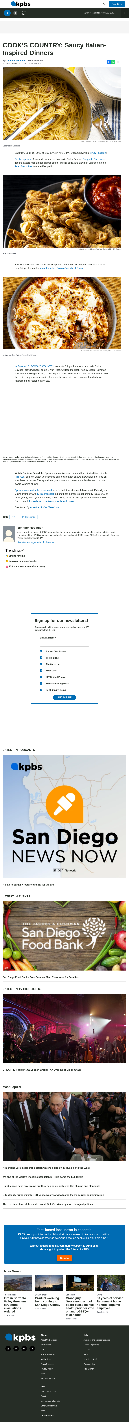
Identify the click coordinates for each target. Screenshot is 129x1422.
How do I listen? (90, 1359)
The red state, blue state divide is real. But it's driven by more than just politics (48, 1204)
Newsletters (46, 1345)
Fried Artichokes (23, 166)
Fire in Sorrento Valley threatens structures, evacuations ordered (15, 1304)
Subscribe (64, 697)
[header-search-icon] (104, 4)
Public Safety (10, 1295)
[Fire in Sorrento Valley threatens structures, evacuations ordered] (18, 1283)
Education (70, 1295)
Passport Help (89, 1364)
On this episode (23, 159)
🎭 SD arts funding (15, 555)
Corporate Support (48, 1391)
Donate (64, 1258)
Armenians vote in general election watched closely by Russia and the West (46, 1168)
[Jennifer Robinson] (9, 534)
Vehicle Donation (48, 1415)
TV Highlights (28, 517)
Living (99, 1295)
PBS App (19, 476)
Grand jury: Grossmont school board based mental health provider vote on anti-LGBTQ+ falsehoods (80, 1306)
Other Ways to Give (49, 1406)
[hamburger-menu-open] (6, 4)
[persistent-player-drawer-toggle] (125, 13)
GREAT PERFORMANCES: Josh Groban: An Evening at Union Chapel (42, 1070)
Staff (43, 1374)
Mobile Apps (46, 1359)
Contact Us (88, 1349)
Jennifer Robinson (16, 60)
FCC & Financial (48, 1354)
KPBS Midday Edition (107, 13)
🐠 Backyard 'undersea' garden (21, 561)
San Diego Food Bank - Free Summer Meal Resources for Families (40, 977)
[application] (62, 422)
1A (23, 14)
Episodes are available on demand (33, 490)
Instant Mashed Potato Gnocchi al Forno (61, 268)
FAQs (86, 1354)
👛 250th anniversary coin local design (25, 566)
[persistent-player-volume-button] (15, 13)
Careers (44, 1349)
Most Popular (13, 1087)
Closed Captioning (91, 1345)
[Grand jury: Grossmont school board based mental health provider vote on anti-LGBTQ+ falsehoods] (80, 1283)
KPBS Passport (97, 153)
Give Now (117, 4)
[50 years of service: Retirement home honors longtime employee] (111, 1283)
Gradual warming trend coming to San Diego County (47, 1301)
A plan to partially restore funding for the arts (28, 884)
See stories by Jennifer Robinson (35, 542)
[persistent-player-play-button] (7, 13)
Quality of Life (41, 1295)
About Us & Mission (49, 1340)
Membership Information (51, 1401)
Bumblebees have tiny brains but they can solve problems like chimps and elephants (51, 1186)
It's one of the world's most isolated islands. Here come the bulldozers (43, 1177)
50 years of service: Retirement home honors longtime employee (110, 1303)
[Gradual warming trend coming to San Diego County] (49, 1283)
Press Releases (47, 1364)
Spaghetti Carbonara (94, 159)
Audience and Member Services (97, 1340)
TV (13, 517)
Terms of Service (48, 1378)
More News (13, 1271)
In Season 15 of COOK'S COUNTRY (34, 366)
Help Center (89, 1369)
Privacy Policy (47, 1369)
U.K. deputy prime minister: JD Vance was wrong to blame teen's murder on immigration (53, 1195)
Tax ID (43, 1411)
